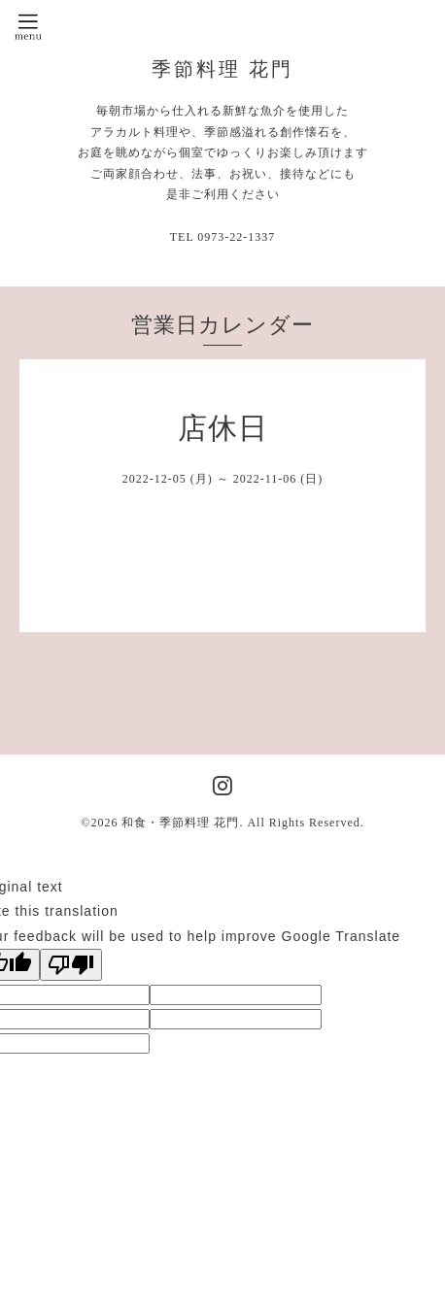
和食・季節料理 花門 (180, 822)
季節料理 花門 (222, 69)
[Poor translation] (71, 965)
